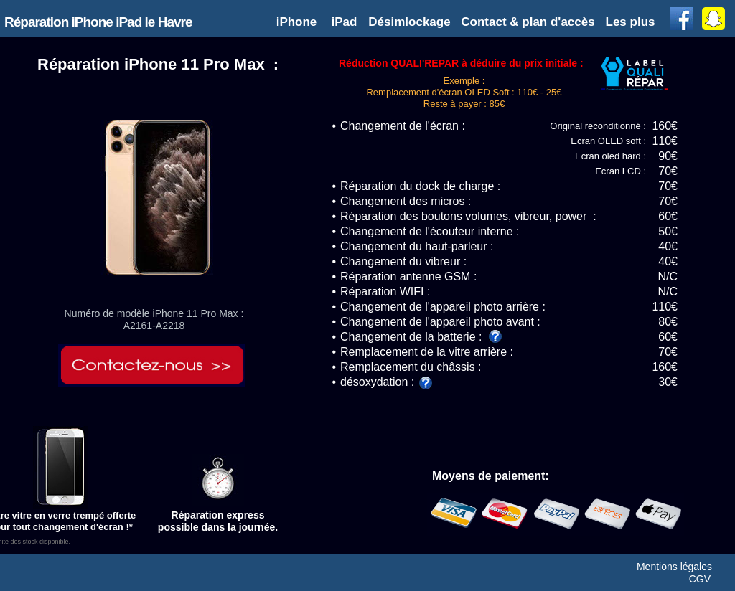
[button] (631, 22)
